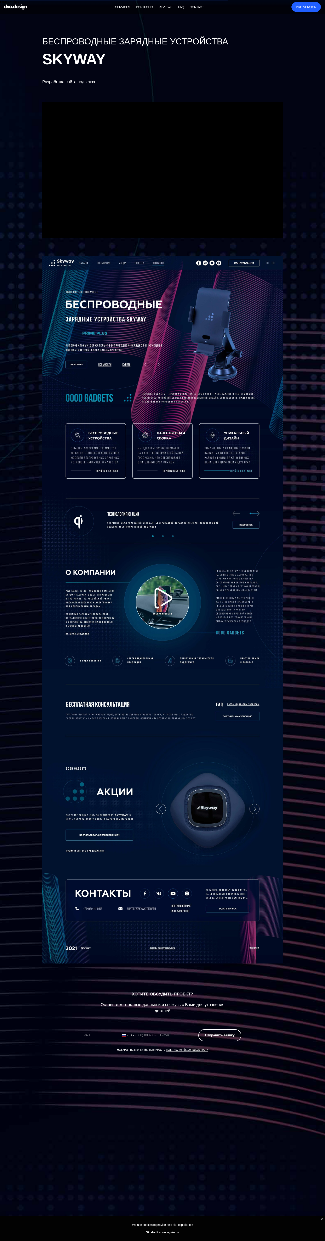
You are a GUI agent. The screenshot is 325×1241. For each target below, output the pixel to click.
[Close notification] (322, 1219)
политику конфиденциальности (187, 1049)
